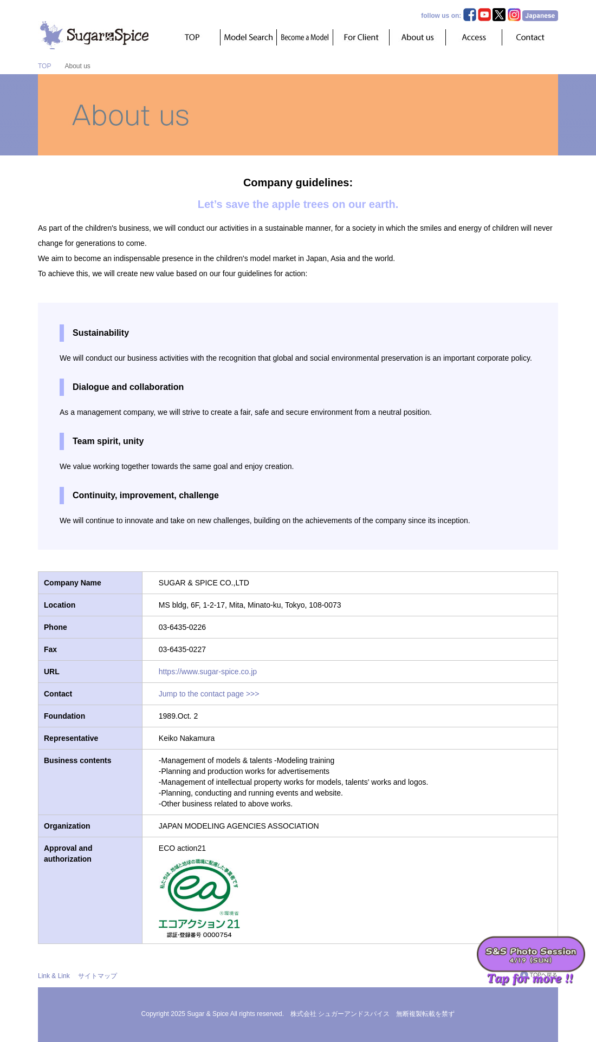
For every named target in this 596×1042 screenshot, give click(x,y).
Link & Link (54, 976)
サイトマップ (97, 976)
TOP (44, 66)
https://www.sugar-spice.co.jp (208, 671)
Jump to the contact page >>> (209, 693)
